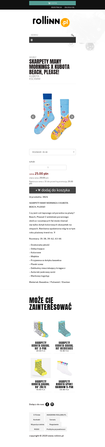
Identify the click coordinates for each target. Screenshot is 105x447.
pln (52, 3)
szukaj (72, 35)
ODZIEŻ (32, 57)
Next (71, 116)
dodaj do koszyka (52, 189)
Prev (33, 116)
